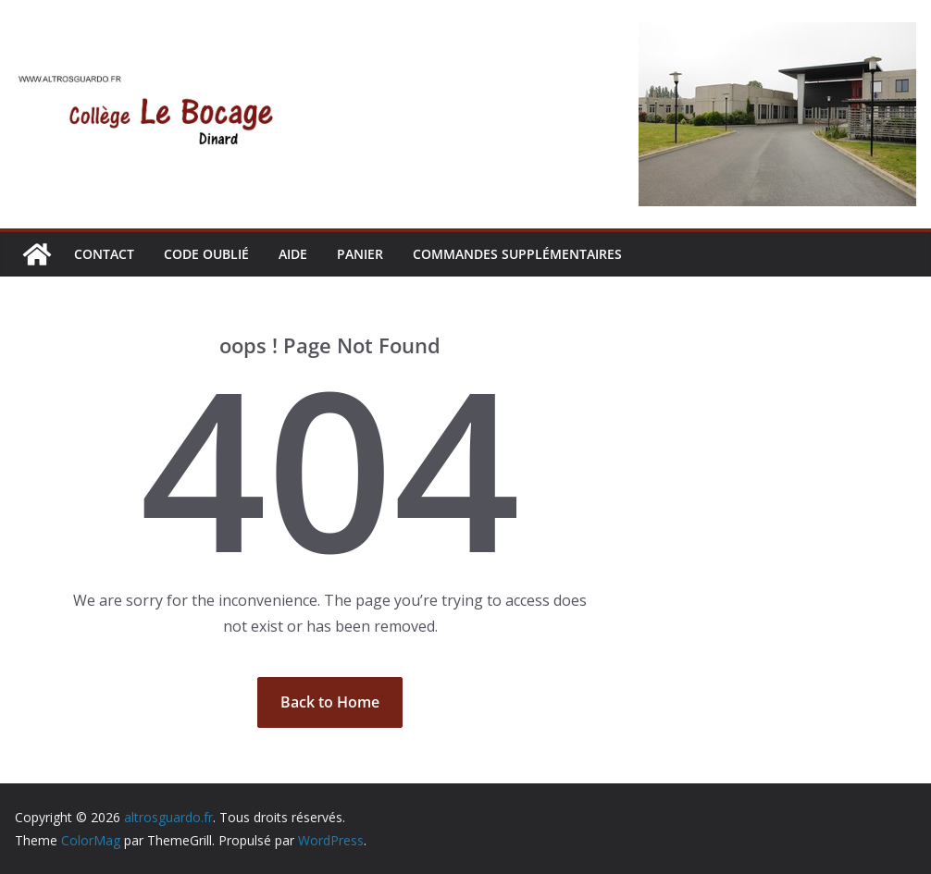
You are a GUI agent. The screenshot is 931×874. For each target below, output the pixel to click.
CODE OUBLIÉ (206, 254)
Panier (360, 254)
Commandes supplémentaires (517, 254)
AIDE (293, 254)
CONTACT (104, 254)
